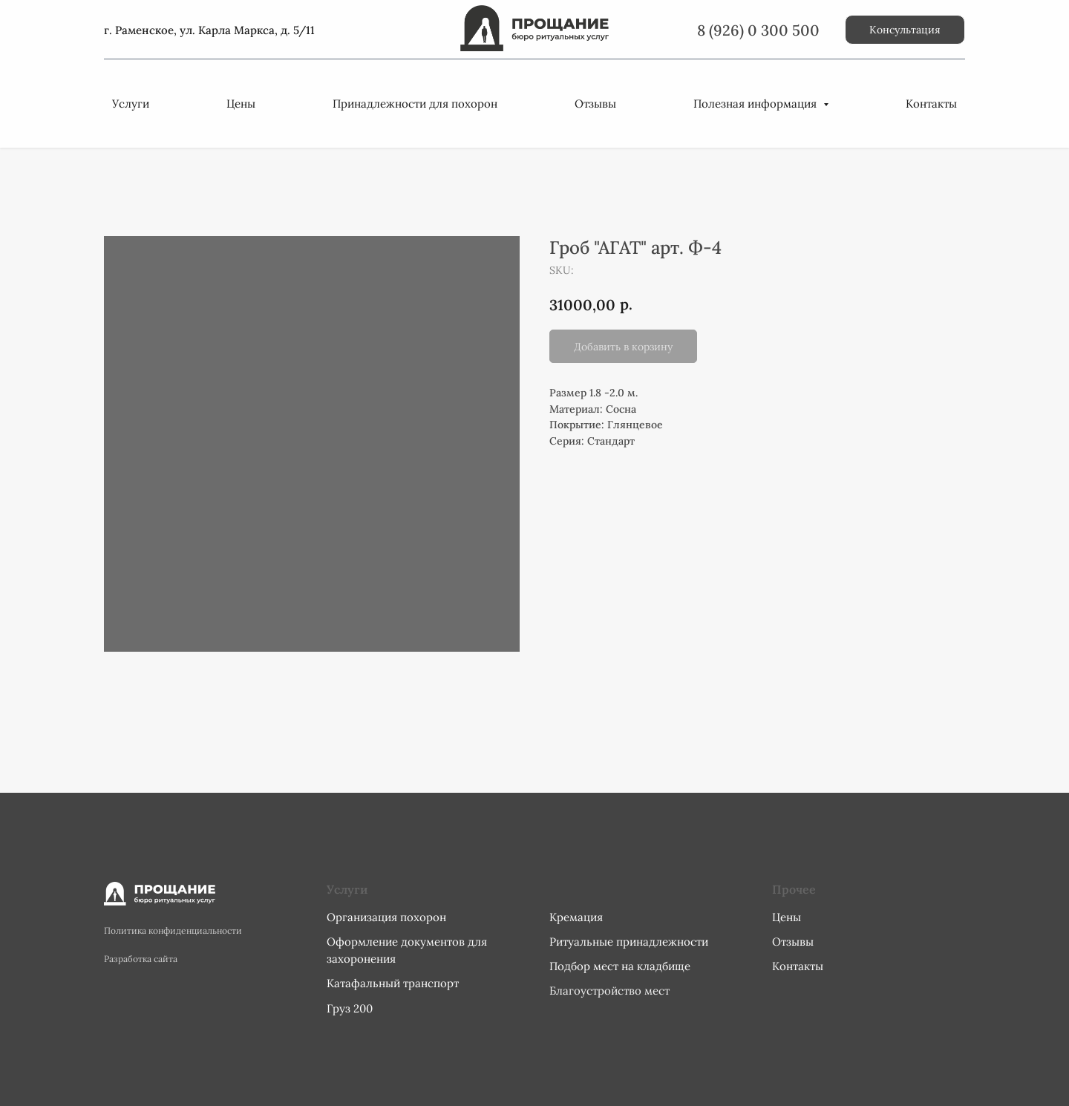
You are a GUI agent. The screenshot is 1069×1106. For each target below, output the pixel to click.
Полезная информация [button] (756, 103)
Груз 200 (350, 1008)
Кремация (576, 917)
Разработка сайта (140, 958)
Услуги (130, 103)
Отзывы (595, 103)
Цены (240, 103)
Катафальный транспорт (393, 983)
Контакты (931, 103)
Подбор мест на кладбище (619, 966)
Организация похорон (386, 917)
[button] (905, 30)
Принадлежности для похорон (415, 103)
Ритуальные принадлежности (628, 942)
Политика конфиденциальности (173, 930)
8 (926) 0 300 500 (758, 30)
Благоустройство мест (609, 991)
